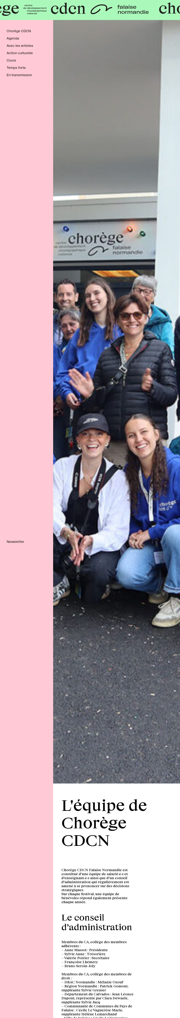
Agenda (13, 38)
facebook (7, 1006)
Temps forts (16, 68)
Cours (11, 60)
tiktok (29, 1006)
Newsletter (15, 542)
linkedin (41, 1006)
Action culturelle (20, 53)
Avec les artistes (20, 46)
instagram (18, 1006)
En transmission (19, 75)
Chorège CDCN (19, 31)
